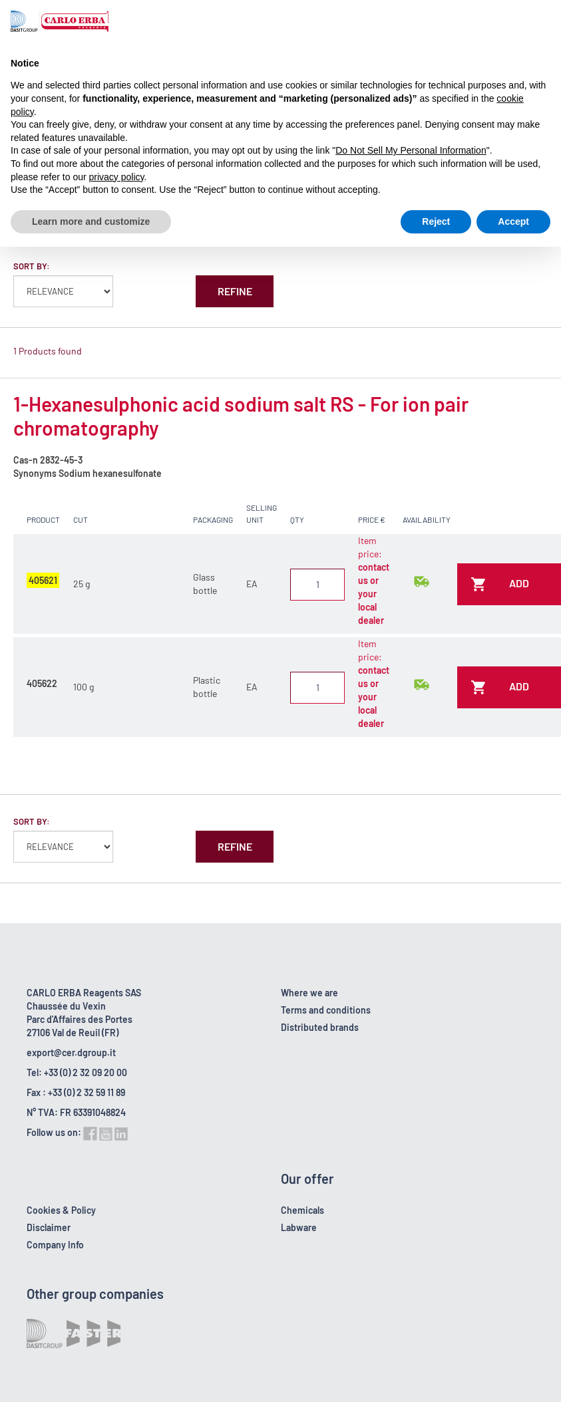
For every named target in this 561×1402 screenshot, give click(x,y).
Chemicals (302, 1210)
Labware (299, 1227)
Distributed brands (320, 1027)
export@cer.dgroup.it (71, 1052)
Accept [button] (513, 221)
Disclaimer (49, 1227)
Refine (235, 291)
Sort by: (31, 266)
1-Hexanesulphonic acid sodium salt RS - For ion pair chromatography (240, 416)
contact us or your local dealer (373, 593)
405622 (42, 683)
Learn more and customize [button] (91, 221)
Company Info (55, 1244)
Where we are (309, 992)
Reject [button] (436, 221)
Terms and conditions (326, 1010)
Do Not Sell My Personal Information (410, 150)
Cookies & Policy (61, 1210)
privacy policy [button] (116, 177)
